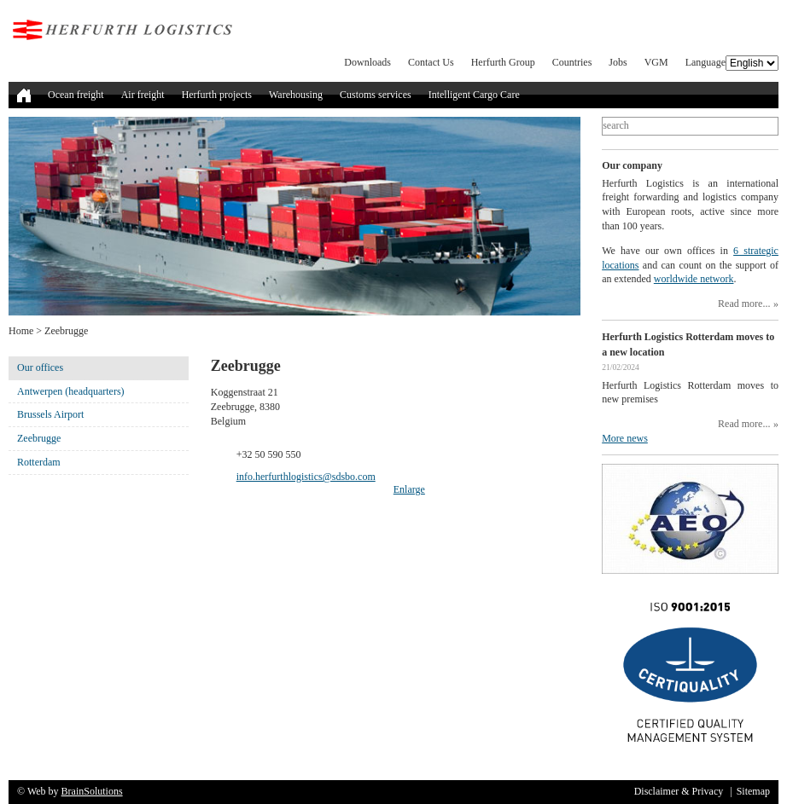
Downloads (367, 62)
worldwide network (694, 279)
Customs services (375, 95)
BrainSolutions (92, 791)
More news (625, 438)
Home (21, 331)
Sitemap (753, 791)
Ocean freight (76, 95)
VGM (656, 62)
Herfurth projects (217, 95)
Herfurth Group (503, 62)
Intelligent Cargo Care (474, 95)
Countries (572, 62)
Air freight (143, 95)
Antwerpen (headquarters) (71, 391)
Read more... (744, 303)
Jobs (618, 62)
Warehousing (296, 95)
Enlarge (409, 489)
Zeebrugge (39, 438)
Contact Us (431, 62)
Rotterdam (39, 462)
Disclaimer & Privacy (679, 791)
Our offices (40, 367)
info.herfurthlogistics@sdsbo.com (306, 477)
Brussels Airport (50, 414)
